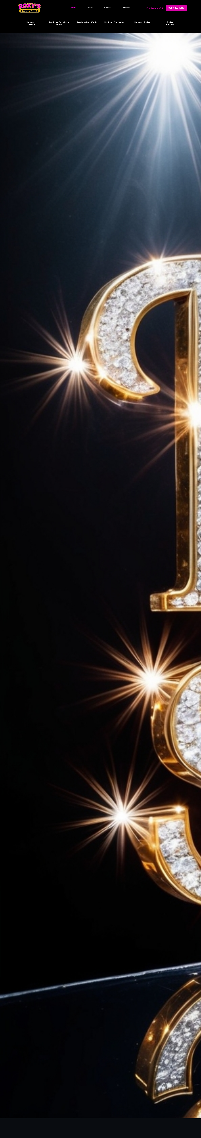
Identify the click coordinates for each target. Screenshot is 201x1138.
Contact (126, 8)
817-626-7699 (154, 8)
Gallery (107, 8)
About (89, 8)
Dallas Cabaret (170, 23)
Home (73, 8)
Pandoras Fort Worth (86, 22)
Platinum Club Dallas (114, 22)
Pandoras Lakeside (31, 23)
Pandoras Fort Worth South (59, 23)
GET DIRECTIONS (176, 8)
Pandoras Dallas (142, 22)
